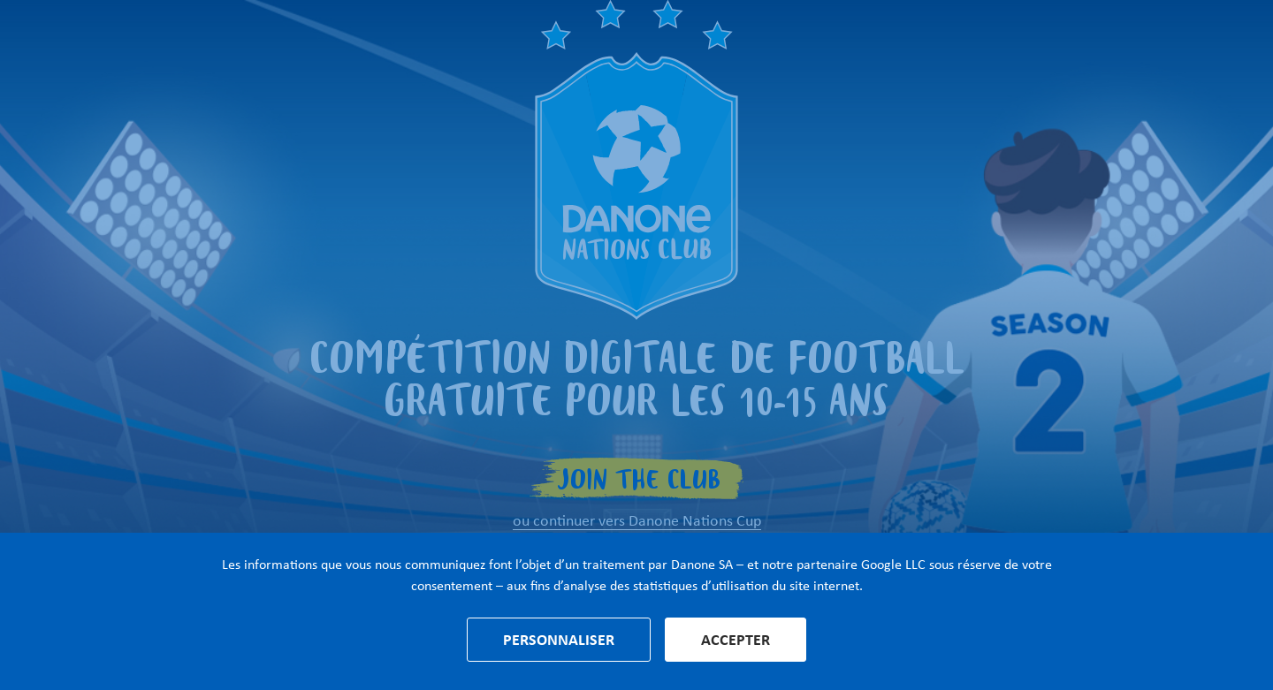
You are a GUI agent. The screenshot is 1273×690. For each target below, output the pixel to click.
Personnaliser (558, 639)
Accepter (735, 639)
